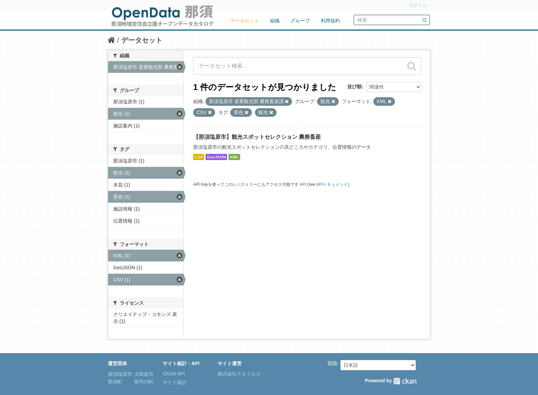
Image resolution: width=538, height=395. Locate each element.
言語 (332, 363)
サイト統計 (175, 382)
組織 (275, 20)
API (303, 184)
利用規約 (330, 20)
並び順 (354, 86)
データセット (244, 20)
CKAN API (174, 373)
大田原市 (143, 374)
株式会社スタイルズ (239, 373)
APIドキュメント (332, 184)
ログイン (418, 5)
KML (234, 157)
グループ (300, 20)
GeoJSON (216, 157)
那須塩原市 (120, 374)
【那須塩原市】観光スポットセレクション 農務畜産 (257, 137)
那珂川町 (143, 381)
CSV (199, 157)
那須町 (115, 381)
